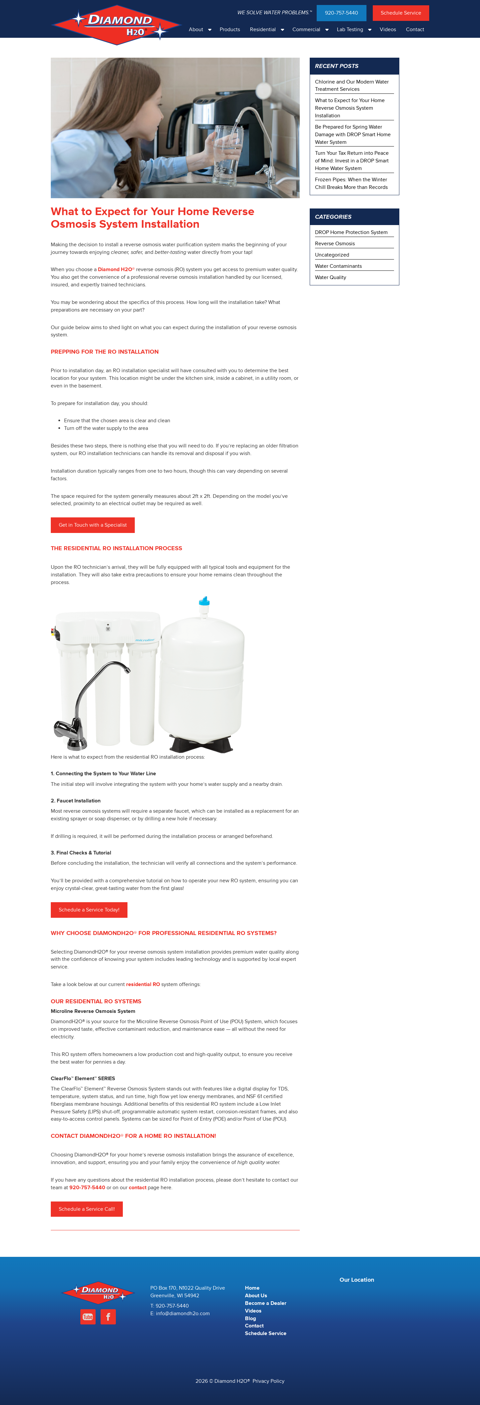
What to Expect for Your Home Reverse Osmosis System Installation (350, 108)
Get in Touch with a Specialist (93, 525)
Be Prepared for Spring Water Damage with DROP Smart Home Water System (353, 135)
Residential (268, 29)
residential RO (143, 984)
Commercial (312, 29)
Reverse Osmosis (335, 243)
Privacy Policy (268, 1381)
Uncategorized (332, 255)
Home (252, 1288)
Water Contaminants (338, 266)
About (202, 29)
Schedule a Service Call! (87, 1209)
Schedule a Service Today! (89, 910)
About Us (256, 1295)
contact (137, 1187)
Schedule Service (401, 13)
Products (230, 29)
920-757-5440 (341, 13)
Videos (388, 29)
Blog (250, 1318)
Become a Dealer (265, 1303)
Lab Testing (356, 29)
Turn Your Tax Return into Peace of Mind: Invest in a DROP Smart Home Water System (352, 161)
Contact (415, 29)
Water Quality (330, 277)
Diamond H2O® (116, 269)
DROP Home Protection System (351, 232)
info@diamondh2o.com (183, 1313)
